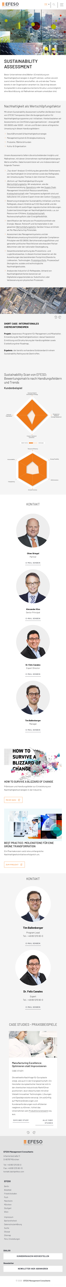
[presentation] (56, 317)
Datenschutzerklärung (13, 1224)
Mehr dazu (13, 800)
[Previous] (28, 1132)
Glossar (7, 1232)
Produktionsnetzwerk (38, 1110)
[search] (54, 5)
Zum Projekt (14, 864)
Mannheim (8, 1201)
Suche (6, 1228)
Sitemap (7, 1235)
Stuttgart (7, 1208)
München (7, 1204)
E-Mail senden (33, 563)
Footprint (55, 196)
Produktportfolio (38, 260)
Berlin (6, 1186)
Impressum (8, 1217)
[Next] (34, 1132)
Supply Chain (50, 187)
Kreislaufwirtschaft (15, 193)
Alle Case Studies (48, 1121)
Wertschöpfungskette (17, 184)
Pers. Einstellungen (12, 1239)
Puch (6, 1197)
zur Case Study (21, 1120)
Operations (31, 187)
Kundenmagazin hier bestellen (33, 1256)
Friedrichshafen (10, 1194)
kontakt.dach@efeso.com (13, 1171)
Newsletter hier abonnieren (33, 1269)
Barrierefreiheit (10, 1221)
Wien (6, 1212)
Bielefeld (7, 1190)
